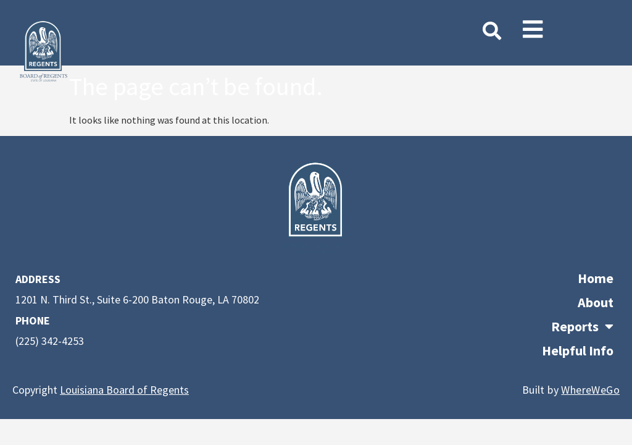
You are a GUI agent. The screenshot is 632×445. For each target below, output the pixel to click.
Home (595, 278)
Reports (582, 327)
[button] (533, 29)
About (595, 302)
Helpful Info (577, 350)
